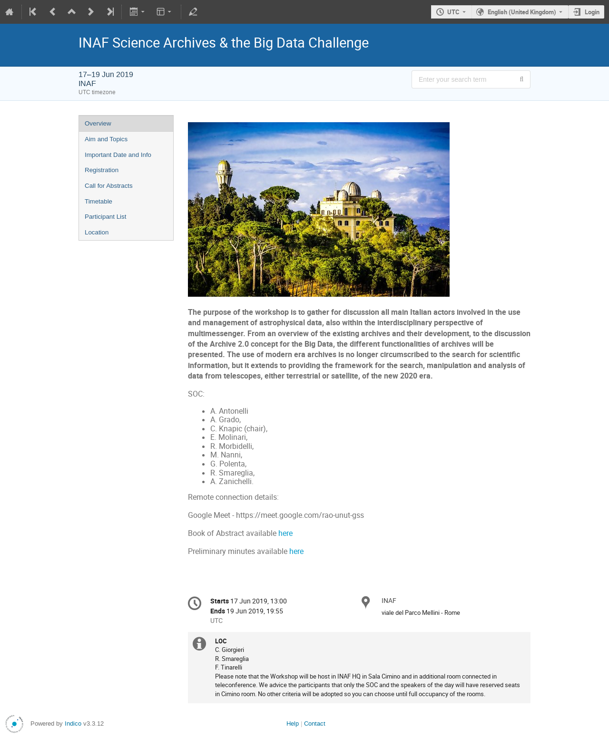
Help (292, 723)
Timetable (98, 201)
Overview (98, 123)
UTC (453, 12)
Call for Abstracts (109, 185)
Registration (101, 170)
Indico (73, 723)
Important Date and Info (118, 154)
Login (592, 12)
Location (96, 232)
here (285, 533)
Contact (314, 723)
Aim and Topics (106, 139)
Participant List (105, 216)
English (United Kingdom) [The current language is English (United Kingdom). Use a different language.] (522, 12)
